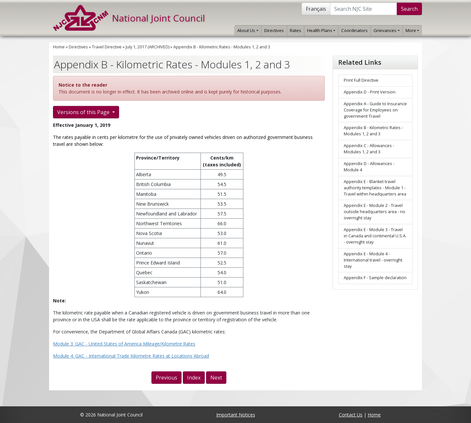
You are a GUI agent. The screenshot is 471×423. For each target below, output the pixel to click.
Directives (274, 30)
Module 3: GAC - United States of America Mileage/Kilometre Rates (124, 344)
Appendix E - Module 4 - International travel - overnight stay (373, 260)
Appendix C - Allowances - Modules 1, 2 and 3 (369, 149)
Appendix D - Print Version (369, 92)
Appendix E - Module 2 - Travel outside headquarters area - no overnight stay (374, 212)
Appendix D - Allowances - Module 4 (369, 167)
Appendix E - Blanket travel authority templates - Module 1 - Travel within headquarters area (375, 188)
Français (316, 8)
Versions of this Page (84, 112)
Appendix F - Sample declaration (375, 277)
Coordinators (354, 30)
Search (409, 8)
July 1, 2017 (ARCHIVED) (147, 47)
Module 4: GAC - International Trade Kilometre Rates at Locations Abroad (131, 356)
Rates (295, 30)
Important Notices (235, 415)
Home (59, 47)
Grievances (386, 30)
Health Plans (321, 30)
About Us (247, 30)
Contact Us (350, 415)
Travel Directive (107, 47)
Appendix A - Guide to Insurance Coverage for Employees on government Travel (375, 110)
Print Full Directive (361, 80)
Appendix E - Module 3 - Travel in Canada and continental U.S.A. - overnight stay (375, 236)
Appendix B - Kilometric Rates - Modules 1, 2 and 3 (221, 47)
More (412, 30)
